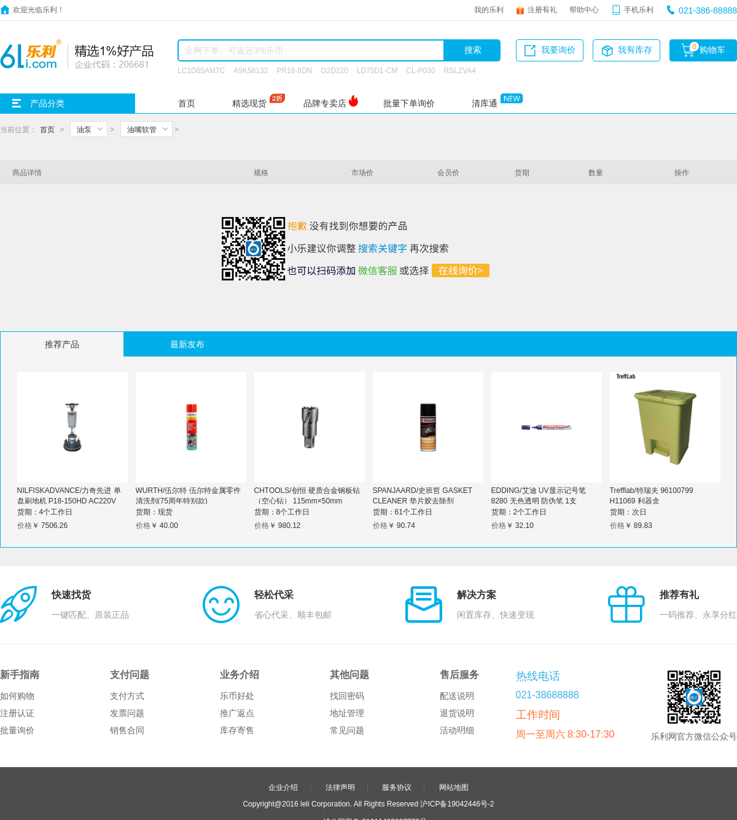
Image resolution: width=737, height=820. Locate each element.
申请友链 (396, 782)
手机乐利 (638, 9)
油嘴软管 (142, 129)
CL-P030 (420, 70)
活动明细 (457, 672)
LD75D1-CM (377, 70)
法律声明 (340, 729)
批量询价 (17, 672)
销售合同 (127, 672)
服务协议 (396, 729)
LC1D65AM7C (201, 70)
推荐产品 (62, 344)
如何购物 (17, 638)
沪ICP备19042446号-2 (457, 745)
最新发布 (187, 344)
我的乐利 (489, 9)
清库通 (484, 103)
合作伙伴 (340, 782)
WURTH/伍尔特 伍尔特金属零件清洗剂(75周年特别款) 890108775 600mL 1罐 (188, 500)
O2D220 (334, 70)
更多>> (416, 798)
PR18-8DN (294, 70)
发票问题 (127, 655)
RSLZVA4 (460, 70)
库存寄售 (237, 672)
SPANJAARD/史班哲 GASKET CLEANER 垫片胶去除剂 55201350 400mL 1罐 (422, 500)
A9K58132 (250, 70)
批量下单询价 (409, 103)
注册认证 (17, 655)
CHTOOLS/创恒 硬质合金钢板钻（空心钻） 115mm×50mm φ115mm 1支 (307, 500)
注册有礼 (542, 9)
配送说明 (457, 638)
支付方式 (127, 638)
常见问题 (347, 672)
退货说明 (457, 655)
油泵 (84, 129)
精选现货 (249, 103)
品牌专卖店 (324, 103)
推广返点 (237, 655)
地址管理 (347, 655)
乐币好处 (237, 638)
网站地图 (454, 729)
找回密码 (347, 638)
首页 (186, 103)
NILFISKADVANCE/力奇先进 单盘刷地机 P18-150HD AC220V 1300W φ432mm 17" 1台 (69, 500)
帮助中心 (584, 9)
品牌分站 (362, 798)
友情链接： (315, 798)
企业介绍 (283, 729)
